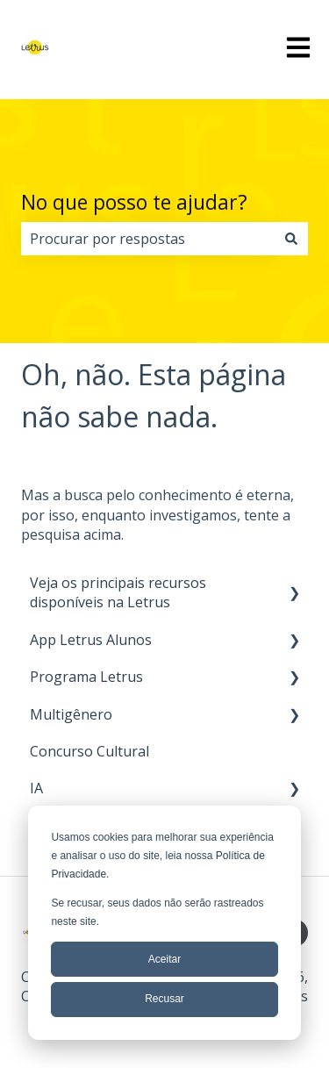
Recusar (164, 999)
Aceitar (164, 959)
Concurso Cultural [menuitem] (89, 751)
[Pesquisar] (291, 238)
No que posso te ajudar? (134, 202)
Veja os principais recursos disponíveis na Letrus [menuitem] (118, 592)
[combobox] (148, 238)
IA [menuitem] (36, 788)
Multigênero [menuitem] (71, 714)
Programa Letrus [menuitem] (86, 676)
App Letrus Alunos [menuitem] (91, 639)
